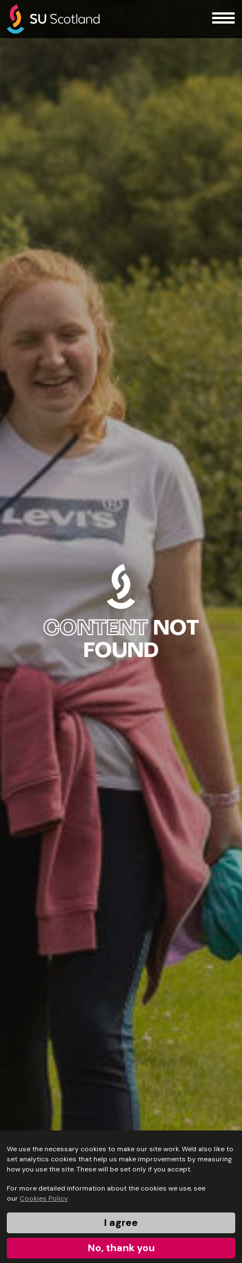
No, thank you (121, 1248)
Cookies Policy (44, 1198)
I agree (121, 1222)
